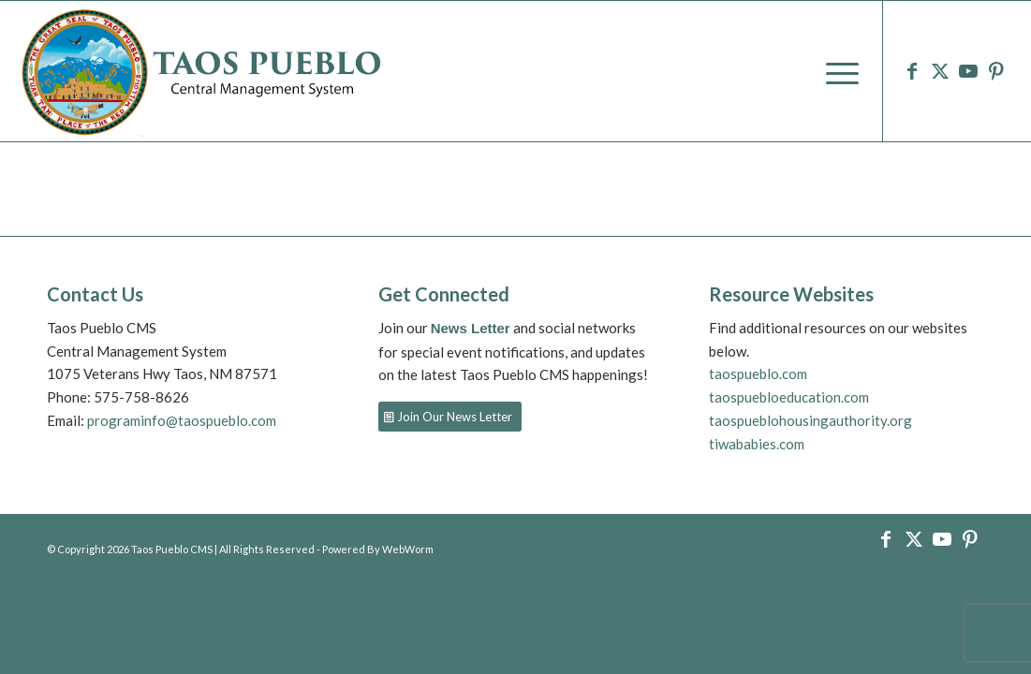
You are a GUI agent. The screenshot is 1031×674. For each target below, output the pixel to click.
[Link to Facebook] (912, 70)
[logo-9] (203, 71)
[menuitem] (836, 71)
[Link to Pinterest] (996, 70)
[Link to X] (940, 70)
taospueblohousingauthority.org (810, 420)
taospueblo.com (758, 373)
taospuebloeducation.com (789, 396)
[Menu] (836, 71)
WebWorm (408, 549)
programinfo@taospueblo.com (180, 420)
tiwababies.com (756, 443)
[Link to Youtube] (968, 70)
